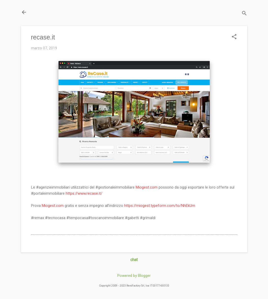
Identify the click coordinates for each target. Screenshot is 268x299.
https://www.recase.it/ (84, 193)
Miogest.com (147, 187)
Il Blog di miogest (56, 12)
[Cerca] (244, 14)
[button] (234, 37)
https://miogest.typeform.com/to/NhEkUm (159, 205)
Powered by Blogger (134, 275)
